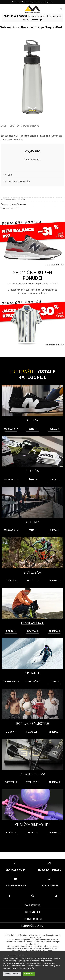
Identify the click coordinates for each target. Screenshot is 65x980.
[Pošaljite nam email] (55, 896)
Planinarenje (31, 125)
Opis (7, 175)
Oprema (12, 204)
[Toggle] (4, 175)
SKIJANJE (32, 673)
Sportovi (15, 125)
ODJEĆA (32, 471)
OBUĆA (32, 420)
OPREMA (32, 522)
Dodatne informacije (16, 182)
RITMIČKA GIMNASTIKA (32, 824)
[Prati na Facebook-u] (9, 896)
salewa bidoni (12, 208)
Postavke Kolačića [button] (12, 974)
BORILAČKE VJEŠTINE (32, 724)
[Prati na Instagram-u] (32, 896)
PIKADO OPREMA (32, 774)
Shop (3, 125)
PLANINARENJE (32, 623)
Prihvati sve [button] (28, 974)
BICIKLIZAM (32, 572)
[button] (3, 9)
